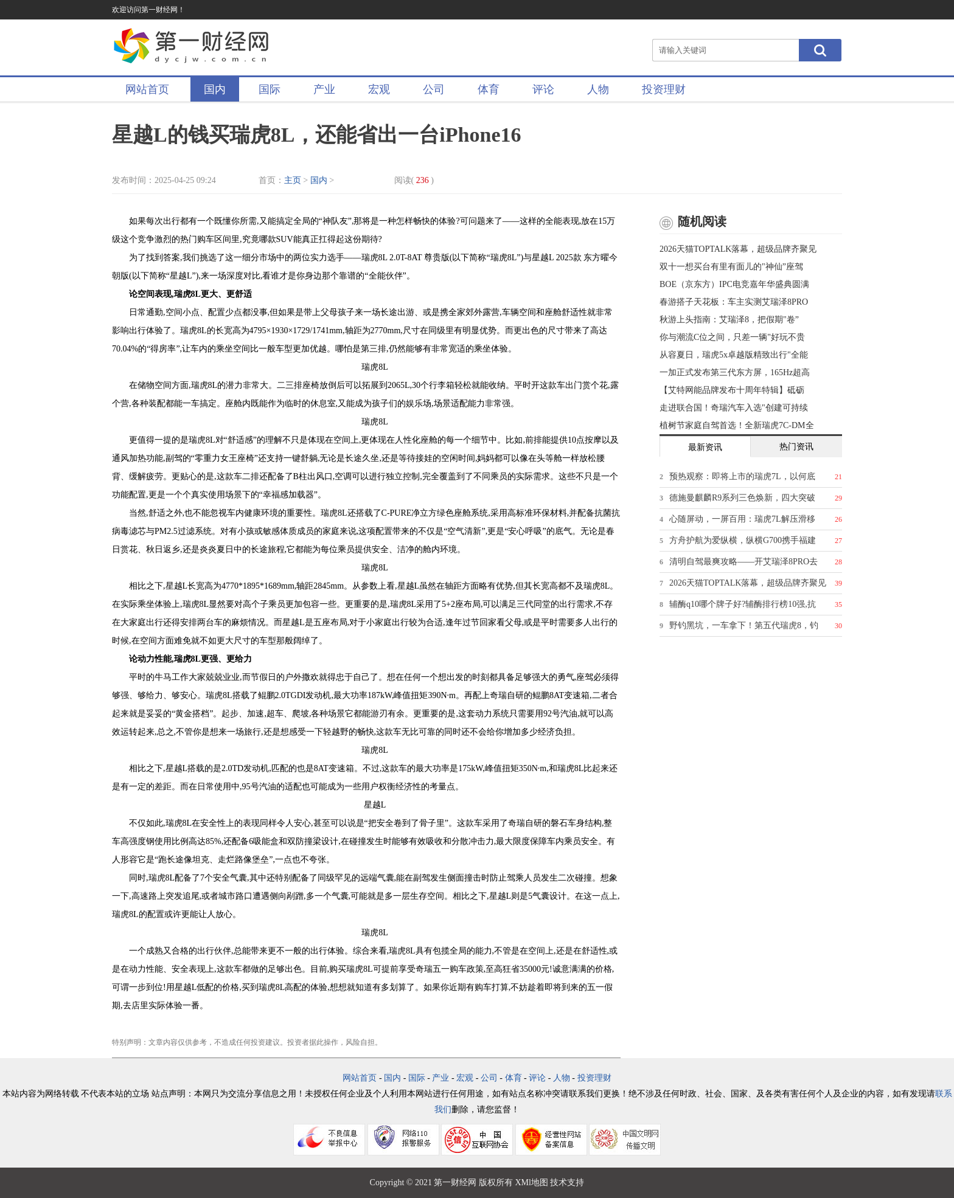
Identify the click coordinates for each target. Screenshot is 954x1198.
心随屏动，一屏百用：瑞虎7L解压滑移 (742, 519)
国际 (269, 89)
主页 (292, 180)
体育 (489, 89)
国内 (215, 89)
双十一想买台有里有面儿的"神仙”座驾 (731, 266)
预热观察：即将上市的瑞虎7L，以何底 (742, 476)
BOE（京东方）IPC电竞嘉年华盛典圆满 (734, 284)
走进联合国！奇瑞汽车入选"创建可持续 (734, 407)
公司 (434, 89)
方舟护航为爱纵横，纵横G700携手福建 (742, 540)
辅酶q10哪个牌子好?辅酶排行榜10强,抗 (742, 604)
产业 (324, 89)
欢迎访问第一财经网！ (148, 9)
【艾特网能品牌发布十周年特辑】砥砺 (732, 390)
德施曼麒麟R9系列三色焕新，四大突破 (742, 497)
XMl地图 (531, 1182)
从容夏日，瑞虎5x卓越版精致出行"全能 (734, 354)
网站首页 (147, 89)
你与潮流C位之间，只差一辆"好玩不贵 (732, 337)
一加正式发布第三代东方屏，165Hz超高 (735, 372)
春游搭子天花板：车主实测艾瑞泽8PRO (734, 301)
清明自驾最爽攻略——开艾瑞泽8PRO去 (743, 561)
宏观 (379, 89)
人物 (598, 89)
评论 (543, 89)
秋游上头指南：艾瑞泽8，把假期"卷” (729, 319)
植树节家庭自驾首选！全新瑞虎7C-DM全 (737, 425)
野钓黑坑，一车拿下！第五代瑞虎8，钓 (743, 625)
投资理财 (664, 89)
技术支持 (567, 1182)
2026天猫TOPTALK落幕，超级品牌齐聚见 (738, 249)
